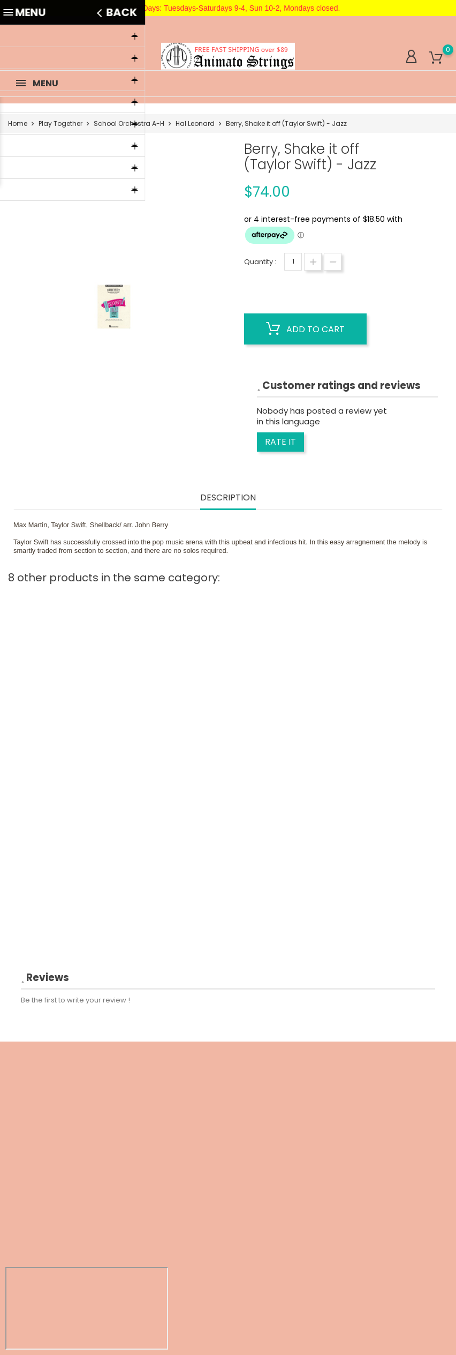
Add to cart (305, 329)
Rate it (280, 442)
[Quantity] (293, 262)
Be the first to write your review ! (75, 1000)
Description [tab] (228, 498)
